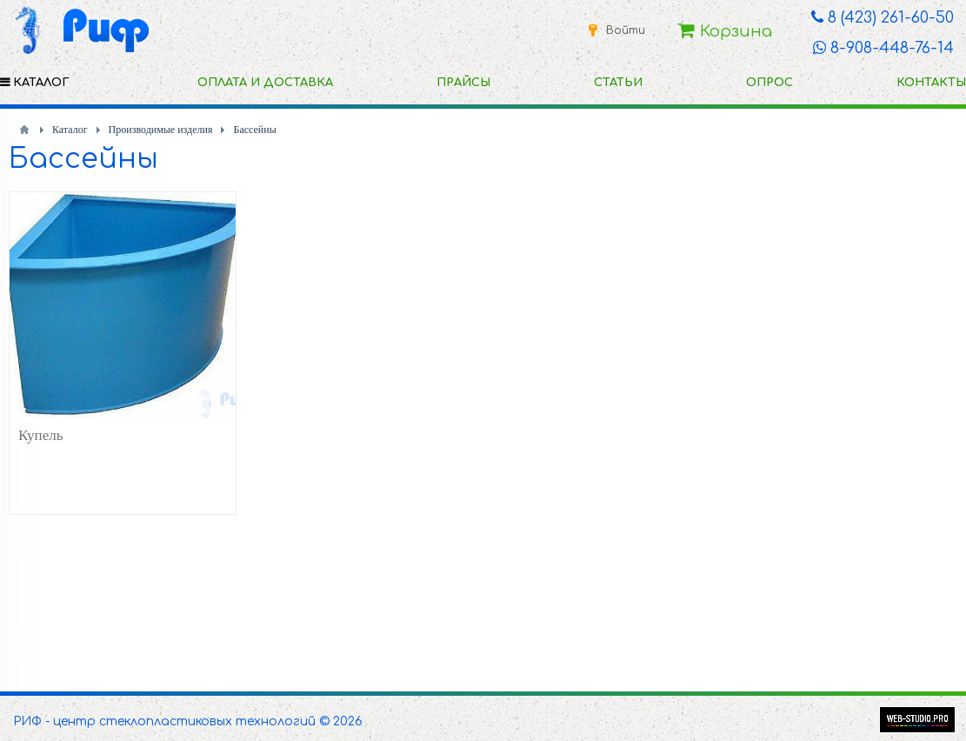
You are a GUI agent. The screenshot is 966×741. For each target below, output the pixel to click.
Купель (40, 435)
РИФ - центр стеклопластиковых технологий (164, 721)
